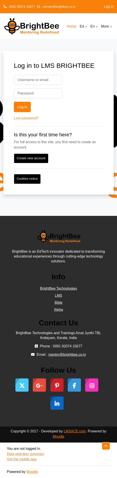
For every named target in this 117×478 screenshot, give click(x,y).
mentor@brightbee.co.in (59, 6)
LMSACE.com (75, 431)
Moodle (58, 436)
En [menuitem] (92, 26)
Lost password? (26, 118)
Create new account (31, 158)
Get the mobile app (22, 459)
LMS (58, 295)
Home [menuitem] (71, 26)
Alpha (58, 309)
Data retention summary (25, 454)
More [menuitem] (105, 26)
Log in (108, 6)
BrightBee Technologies (58, 288)
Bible (58, 302)
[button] (106, 446)
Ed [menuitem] (82, 26)
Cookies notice (27, 178)
